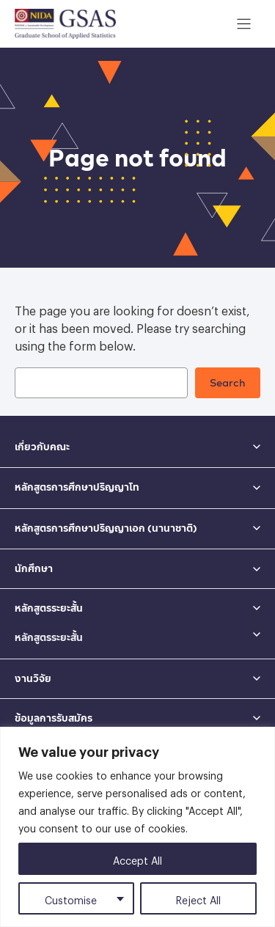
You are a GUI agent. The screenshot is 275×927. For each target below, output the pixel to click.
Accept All (137, 858)
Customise (71, 898)
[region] (137, 827)
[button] (137, 634)
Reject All (198, 898)
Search (228, 382)
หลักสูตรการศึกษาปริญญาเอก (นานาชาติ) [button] (106, 528)
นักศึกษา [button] (34, 568)
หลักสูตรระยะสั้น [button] (49, 608)
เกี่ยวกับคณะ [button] (42, 446)
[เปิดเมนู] (243, 23)
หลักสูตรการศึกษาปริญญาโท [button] (77, 487)
